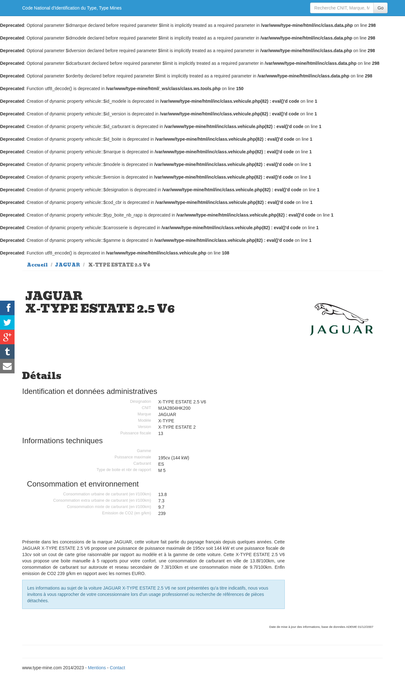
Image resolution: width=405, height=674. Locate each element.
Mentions (97, 667)
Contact (117, 667)
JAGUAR (67, 264)
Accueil (37, 264)
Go (380, 7)
